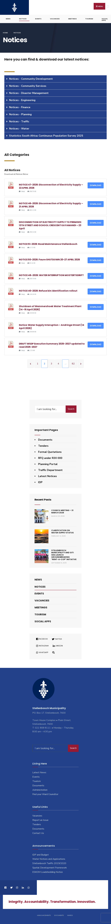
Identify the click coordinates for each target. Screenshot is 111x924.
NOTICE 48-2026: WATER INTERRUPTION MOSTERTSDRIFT (51, 274)
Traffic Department (50, 469)
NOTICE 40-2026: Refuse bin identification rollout (48, 290)
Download (95, 185)
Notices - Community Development (31, 78)
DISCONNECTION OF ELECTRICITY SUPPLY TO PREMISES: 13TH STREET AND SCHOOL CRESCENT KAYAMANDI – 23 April (50, 225)
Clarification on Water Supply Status (62, 531)
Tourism (89, 18)
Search (71, 408)
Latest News (39, 772)
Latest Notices (47, 475)
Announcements (44, 915)
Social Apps (105, 19)
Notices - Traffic (19, 121)
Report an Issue (40, 819)
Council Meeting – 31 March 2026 (62, 511)
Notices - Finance (19, 107)
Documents (45, 439)
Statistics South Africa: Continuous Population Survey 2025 (46, 135)
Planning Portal (48, 463)
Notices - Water (19, 128)
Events (38, 18)
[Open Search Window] (53, 651)
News (8, 18)
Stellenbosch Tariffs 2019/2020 (49, 862)
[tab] (55, 78)
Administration (39, 789)
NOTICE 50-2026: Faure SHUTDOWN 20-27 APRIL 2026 (49, 259)
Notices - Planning (20, 114)
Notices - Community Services (27, 85)
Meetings (72, 18)
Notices (22, 18)
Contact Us (38, 832)
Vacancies (55, 18)
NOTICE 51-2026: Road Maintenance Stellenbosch (48, 243)
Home (5, 32)
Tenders (43, 445)
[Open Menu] (108, 6)
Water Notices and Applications (48, 858)
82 (73, 363)
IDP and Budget (40, 854)
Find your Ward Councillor (45, 793)
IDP (40, 482)
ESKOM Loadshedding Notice (47, 871)
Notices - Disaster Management (29, 92)
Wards (70, 915)
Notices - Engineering (22, 99)
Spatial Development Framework (49, 867)
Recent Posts (43, 499)
